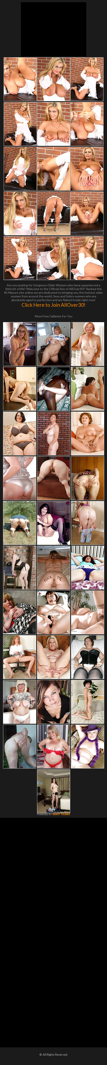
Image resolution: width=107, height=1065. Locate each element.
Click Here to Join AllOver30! (53, 305)
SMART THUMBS (61, 814)
